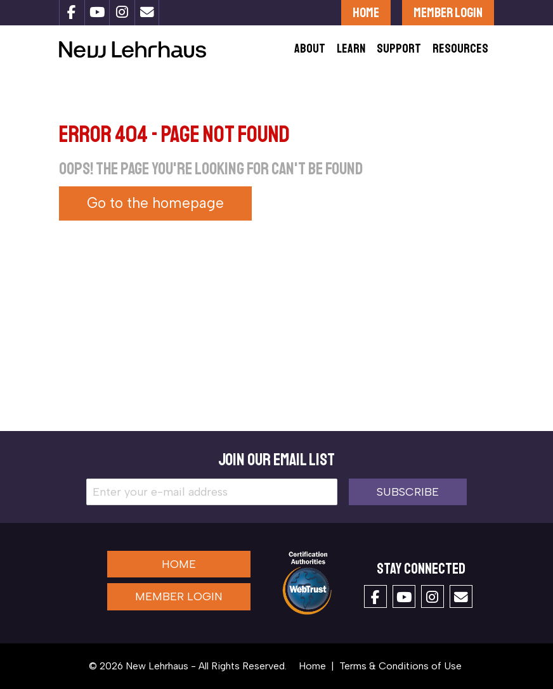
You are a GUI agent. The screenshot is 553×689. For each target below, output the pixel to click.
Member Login (448, 12)
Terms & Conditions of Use (400, 666)
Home (366, 12)
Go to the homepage (155, 203)
